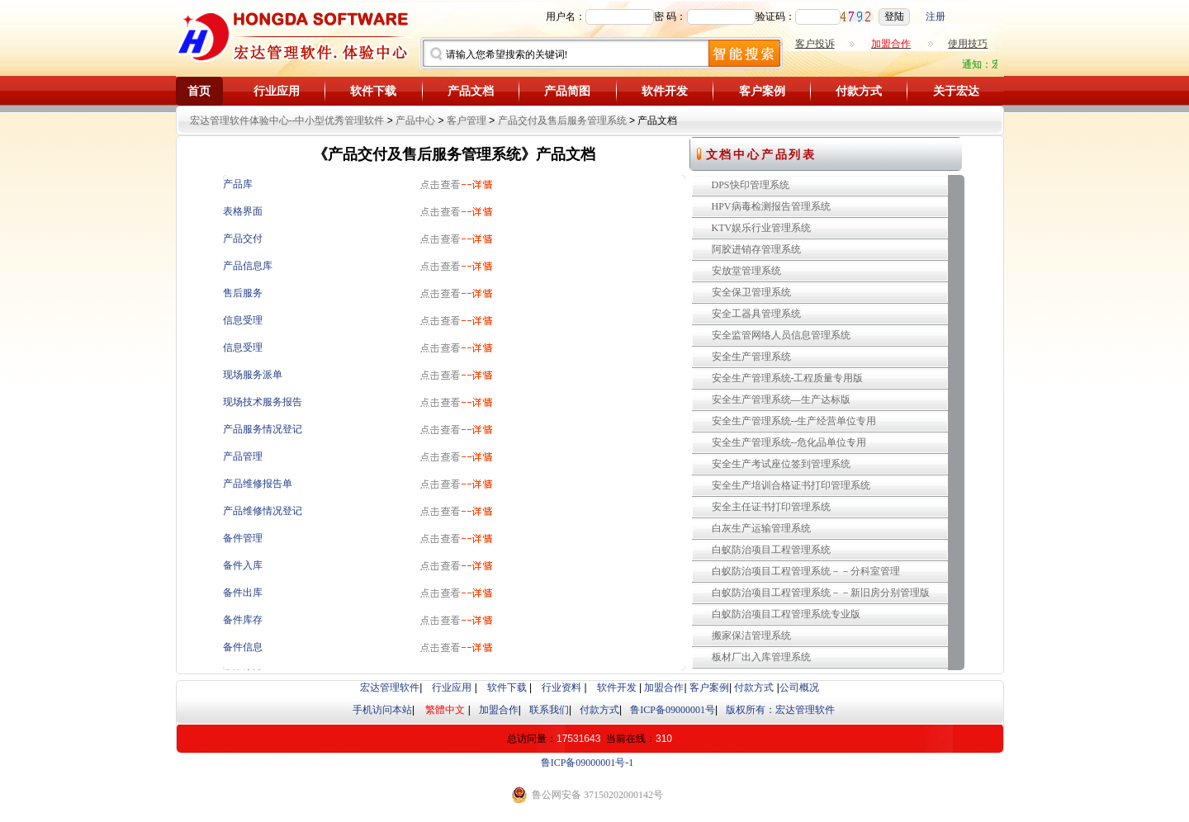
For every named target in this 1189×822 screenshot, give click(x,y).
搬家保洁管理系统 (751, 635)
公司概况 (799, 687)
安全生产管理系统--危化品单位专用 (789, 442)
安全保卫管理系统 (751, 292)
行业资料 (561, 687)
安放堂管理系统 (746, 270)
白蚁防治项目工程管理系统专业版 (786, 614)
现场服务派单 (252, 374)
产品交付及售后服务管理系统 (562, 120)
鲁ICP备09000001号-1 (587, 762)
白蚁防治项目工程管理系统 (771, 549)
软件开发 (665, 91)
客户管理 (466, 120)
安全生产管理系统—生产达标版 (781, 399)
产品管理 (243, 456)
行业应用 (276, 91)
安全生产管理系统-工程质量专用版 (788, 378)
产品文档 (471, 91)
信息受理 (243, 320)
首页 (199, 91)
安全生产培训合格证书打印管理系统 (791, 485)
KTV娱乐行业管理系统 (762, 228)
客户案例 (762, 91)
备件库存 (243, 620)
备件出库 (243, 592)
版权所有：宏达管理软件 (780, 710)
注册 (935, 16)
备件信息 (243, 647)
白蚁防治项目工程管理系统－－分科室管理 (806, 571)
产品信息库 (247, 266)
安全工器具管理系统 (756, 313)
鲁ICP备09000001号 (672, 710)
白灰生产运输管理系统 (761, 528)
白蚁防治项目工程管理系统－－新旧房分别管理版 (821, 592)
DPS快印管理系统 (750, 185)
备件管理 (243, 538)
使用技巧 (968, 44)
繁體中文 (445, 710)
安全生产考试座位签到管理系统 (781, 464)
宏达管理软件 (389, 687)
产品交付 (243, 238)
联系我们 (549, 710)
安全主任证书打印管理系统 (771, 507)
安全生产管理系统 (751, 356)
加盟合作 (664, 687)
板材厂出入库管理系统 (761, 657)
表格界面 (243, 211)
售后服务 (243, 293)
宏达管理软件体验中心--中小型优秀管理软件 (287, 120)
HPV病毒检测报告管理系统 (771, 206)
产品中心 (415, 120)
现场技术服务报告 (262, 402)
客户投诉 (815, 44)
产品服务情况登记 (262, 429)
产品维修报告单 (257, 483)
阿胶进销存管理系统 (756, 249)
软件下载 (373, 91)
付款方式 (859, 91)
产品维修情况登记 (262, 511)
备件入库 (243, 565)
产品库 (238, 184)
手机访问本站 (382, 710)
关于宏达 (956, 91)
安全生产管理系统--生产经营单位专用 (794, 421)
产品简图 (567, 91)
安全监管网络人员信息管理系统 (781, 335)
